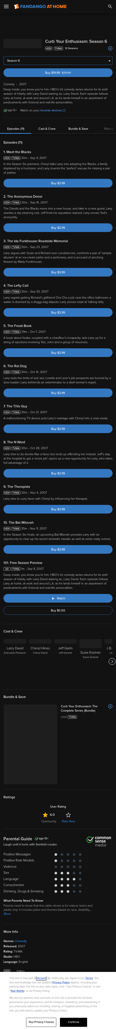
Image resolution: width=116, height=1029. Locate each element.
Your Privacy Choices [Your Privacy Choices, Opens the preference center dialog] (41, 1022)
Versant (41, 978)
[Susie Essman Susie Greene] (90, 661)
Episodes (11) (15, 129)
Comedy (21, 941)
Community (48, 821)
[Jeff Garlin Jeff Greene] (65, 661)
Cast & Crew (46, 129)
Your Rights (17, 991)
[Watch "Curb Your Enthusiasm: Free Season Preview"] (58, 598)
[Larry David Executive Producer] (15, 661)
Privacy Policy (61, 982)
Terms (89, 978)
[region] (58, 1000)
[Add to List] (110, 48)
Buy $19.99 (66, 73)
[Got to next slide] (112, 661)
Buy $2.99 (58, 183)
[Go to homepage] (40, 6)
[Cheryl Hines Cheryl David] (40, 661)
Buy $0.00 (58, 610)
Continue (73, 1022)
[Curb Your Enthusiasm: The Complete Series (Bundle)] (87, 708)
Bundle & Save (78, 129)
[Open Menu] (6, 6)
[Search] (110, 6)
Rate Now (68, 821)
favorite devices (52, 110)
